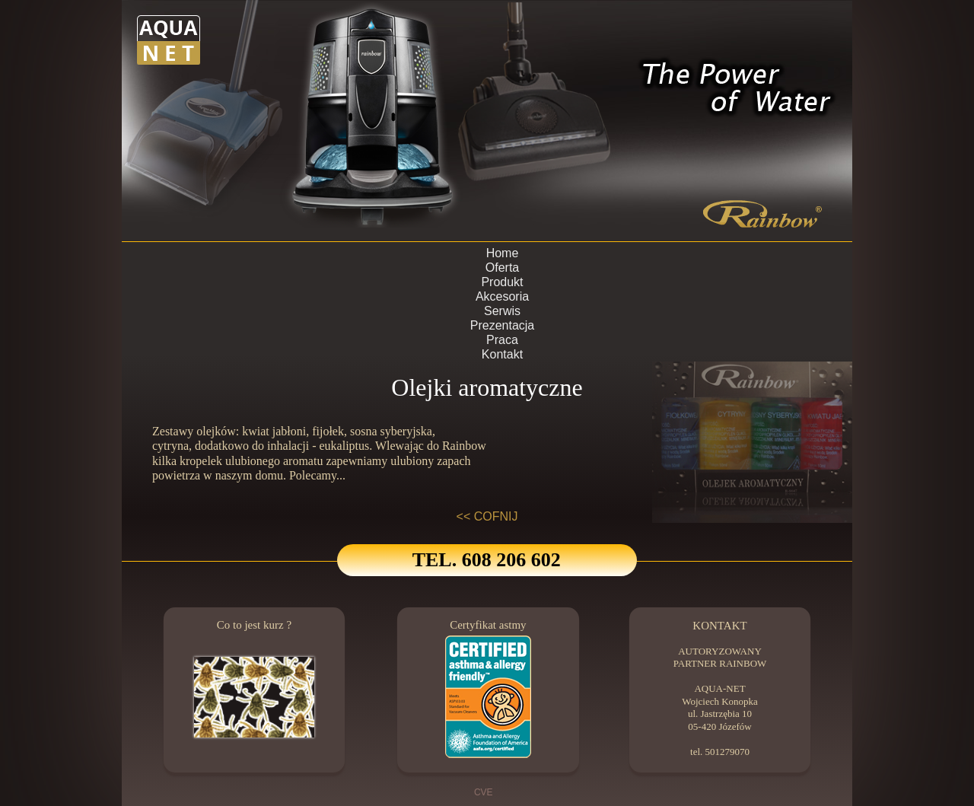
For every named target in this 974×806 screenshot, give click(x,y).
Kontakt (502, 354)
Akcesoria (502, 296)
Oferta (502, 267)
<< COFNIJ (487, 516)
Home (502, 253)
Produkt (502, 282)
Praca (502, 339)
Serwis (502, 310)
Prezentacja (502, 325)
